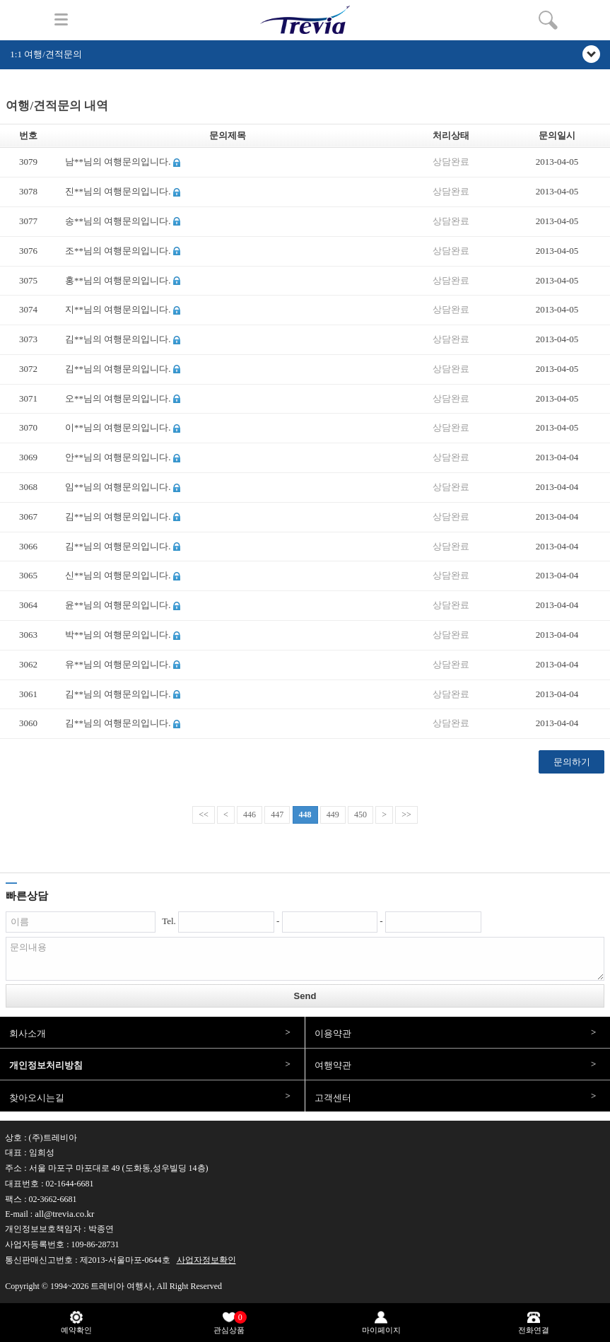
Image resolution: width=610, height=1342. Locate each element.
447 (277, 814)
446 (249, 814)
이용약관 (333, 1033)
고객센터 (333, 1097)
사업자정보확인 (206, 1260)
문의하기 (571, 762)
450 (360, 814)
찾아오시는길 (36, 1097)
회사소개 (27, 1033)
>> (406, 814)
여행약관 (333, 1065)
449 (333, 814)
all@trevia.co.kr (64, 1213)
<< (204, 814)
